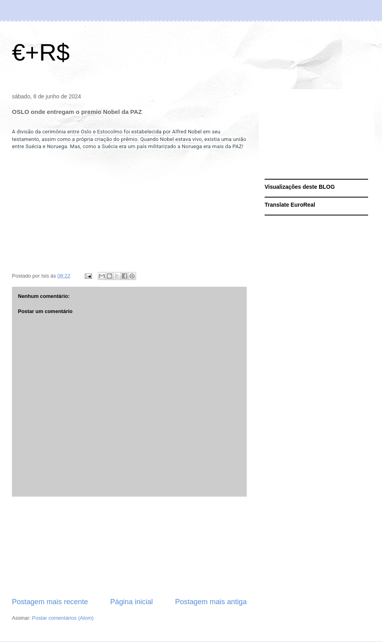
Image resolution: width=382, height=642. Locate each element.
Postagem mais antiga (211, 602)
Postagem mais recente (50, 602)
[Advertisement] (129, 547)
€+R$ (41, 52)
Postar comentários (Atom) (63, 618)
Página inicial (131, 602)
